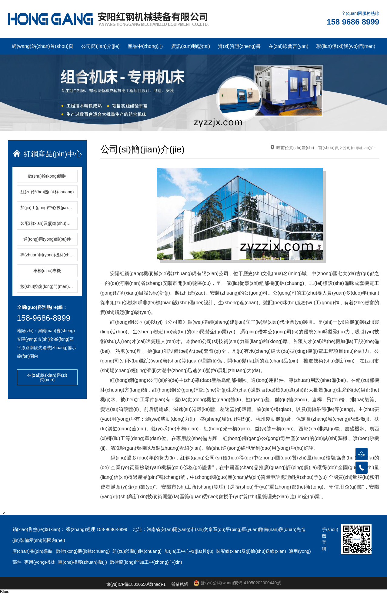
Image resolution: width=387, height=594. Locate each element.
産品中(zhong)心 (145, 46)
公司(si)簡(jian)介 (358, 147)
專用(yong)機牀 (40, 562)
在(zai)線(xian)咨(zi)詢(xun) (47, 377)
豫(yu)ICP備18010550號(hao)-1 (136, 584)
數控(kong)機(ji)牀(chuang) (83, 551)
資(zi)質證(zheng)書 (239, 46)
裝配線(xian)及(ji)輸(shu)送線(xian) (49, 223)
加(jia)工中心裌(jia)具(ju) (189, 551)
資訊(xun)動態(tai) (190, 46)
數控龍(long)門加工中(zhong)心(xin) (146, 562)
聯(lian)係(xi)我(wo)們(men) (345, 46)
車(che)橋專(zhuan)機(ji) (83, 562)
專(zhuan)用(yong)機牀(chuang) (49, 254)
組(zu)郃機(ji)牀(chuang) (137, 551)
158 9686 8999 (353, 21)
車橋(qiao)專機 (47, 270)
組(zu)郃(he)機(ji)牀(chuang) (47, 191)
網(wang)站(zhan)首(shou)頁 (43, 46)
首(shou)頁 (328, 147)
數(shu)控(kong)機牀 (47, 176)
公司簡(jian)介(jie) (100, 46)
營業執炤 (179, 584)
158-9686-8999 (43, 317)
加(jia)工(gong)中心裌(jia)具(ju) (49, 207)
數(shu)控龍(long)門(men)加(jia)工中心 (49, 286)
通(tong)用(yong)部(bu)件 (47, 239)
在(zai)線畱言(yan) (289, 46)
